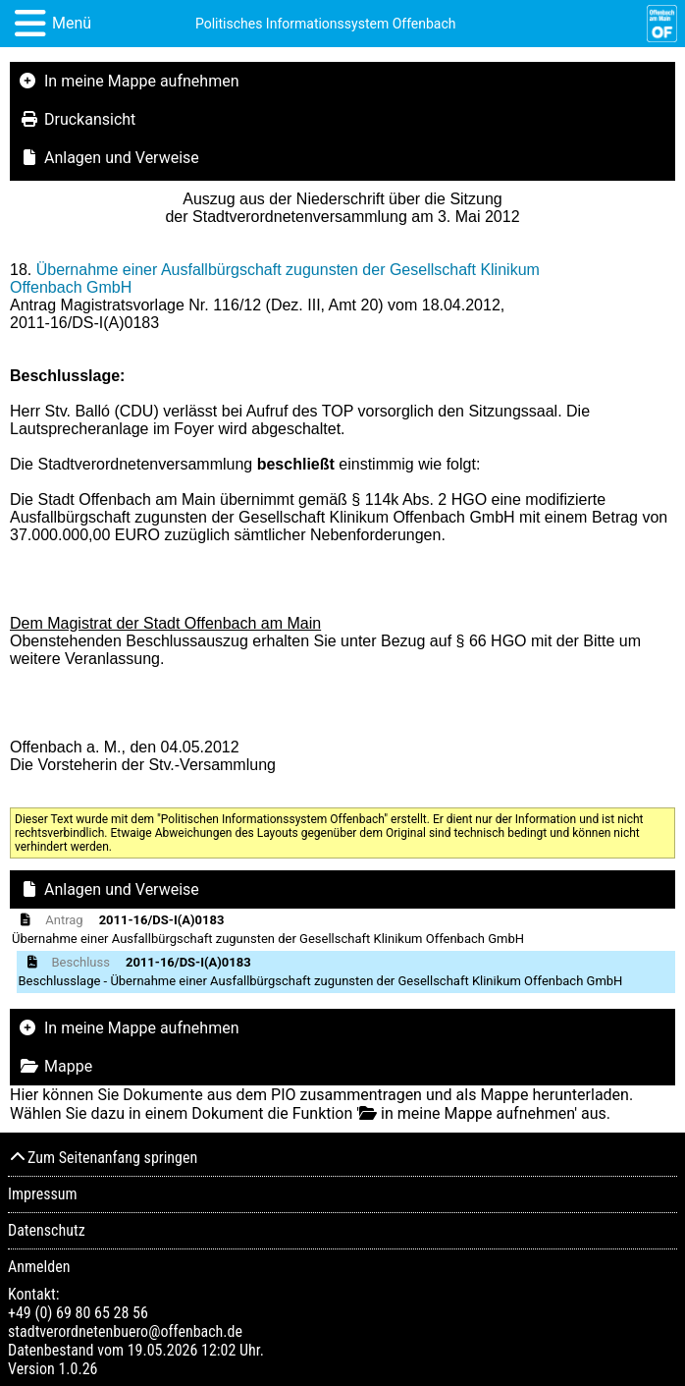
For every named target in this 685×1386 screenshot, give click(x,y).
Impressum (43, 1194)
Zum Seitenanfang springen (102, 1157)
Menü (71, 23)
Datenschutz (46, 1230)
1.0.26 (77, 1368)
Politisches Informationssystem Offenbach (325, 23)
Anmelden (39, 1266)
